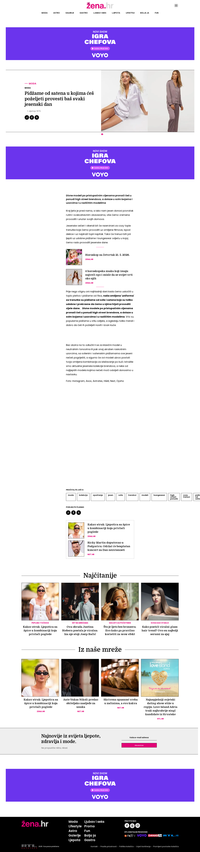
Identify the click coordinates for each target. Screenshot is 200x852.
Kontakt (94, 846)
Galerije (69, 13)
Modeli (145, 495)
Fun (156, 13)
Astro (56, 13)
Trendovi (132, 495)
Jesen (110, 495)
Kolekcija (83, 495)
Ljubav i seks (99, 13)
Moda (45, 13)
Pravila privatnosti (108, 846)
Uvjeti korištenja (143, 846)
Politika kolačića (126, 846)
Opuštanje (98, 495)
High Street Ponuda (174, 497)
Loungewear (159, 495)
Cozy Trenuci (186, 496)
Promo (89, 826)
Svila (120, 495)
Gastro (84, 13)
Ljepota (116, 13)
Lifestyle (130, 13)
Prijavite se (139, 745)
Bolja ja (144, 13)
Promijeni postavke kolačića (166, 846)
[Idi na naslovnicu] (100, 8)
